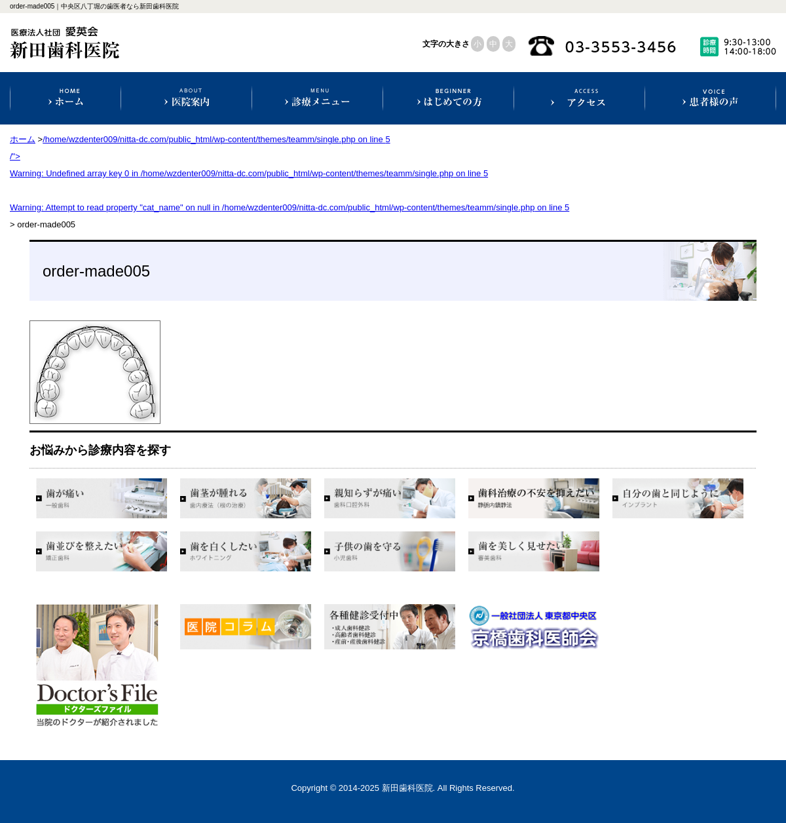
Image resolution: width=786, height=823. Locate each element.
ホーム (66, 98)
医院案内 (186, 98)
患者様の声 (710, 98)
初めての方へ (448, 98)
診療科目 (317, 98)
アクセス (579, 98)
